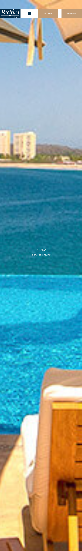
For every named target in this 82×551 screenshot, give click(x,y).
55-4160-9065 (71, 13)
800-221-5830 (48, 13)
